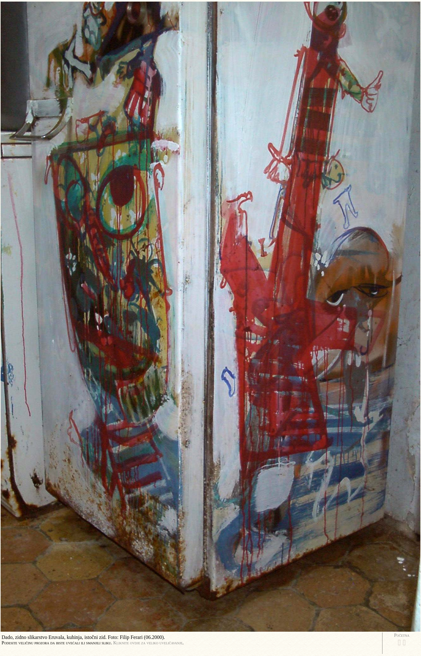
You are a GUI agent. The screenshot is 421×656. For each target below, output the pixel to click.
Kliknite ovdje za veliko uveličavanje (147, 642)
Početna (402, 635)
